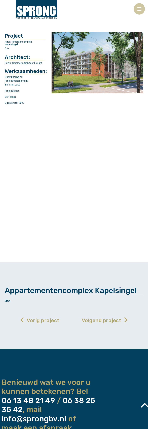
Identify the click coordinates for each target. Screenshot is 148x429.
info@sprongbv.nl (34, 418)
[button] (55, 67)
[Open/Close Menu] (139, 9)
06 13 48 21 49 (28, 400)
